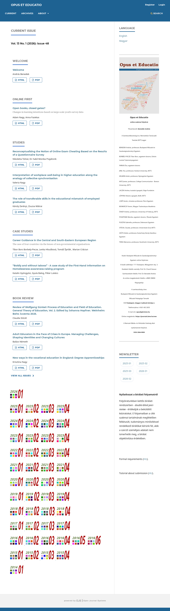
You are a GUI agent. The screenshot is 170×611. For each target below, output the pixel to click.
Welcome (18, 69)
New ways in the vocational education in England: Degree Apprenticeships (58, 357)
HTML (20, 80)
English (123, 35)
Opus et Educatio (26, 5)
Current (10, 13)
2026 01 (143, 371)
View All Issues (21, 375)
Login (162, 4)
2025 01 (127, 363)
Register (150, 4)
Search (157, 13)
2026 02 (127, 378)
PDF (37, 80)
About (42, 13)
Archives (27, 13)
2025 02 (143, 363)
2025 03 (127, 371)
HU (145, 459)
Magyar (123, 40)
